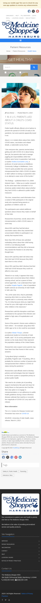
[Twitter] (5, 600)
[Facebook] (2, 600)
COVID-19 (25, 413)
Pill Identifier (25, 15)
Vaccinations (6, 547)
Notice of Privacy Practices (11, 560)
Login (8, 20)
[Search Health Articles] (16, 67)
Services (5, 541)
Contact (4, 550)
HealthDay (16, 448)
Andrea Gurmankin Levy (20, 162)
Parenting (23, 471)
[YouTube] (9, 600)
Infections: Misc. (8, 475)
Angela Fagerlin (17, 285)
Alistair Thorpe (17, 333)
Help (17, 15)
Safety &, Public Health (10, 471)
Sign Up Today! (30, 18)
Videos (23, 72)
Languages (9, 15)
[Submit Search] (34, 67)
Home (8, 51)
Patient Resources (19, 51)
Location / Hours (18, 18)
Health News (11, 72)
